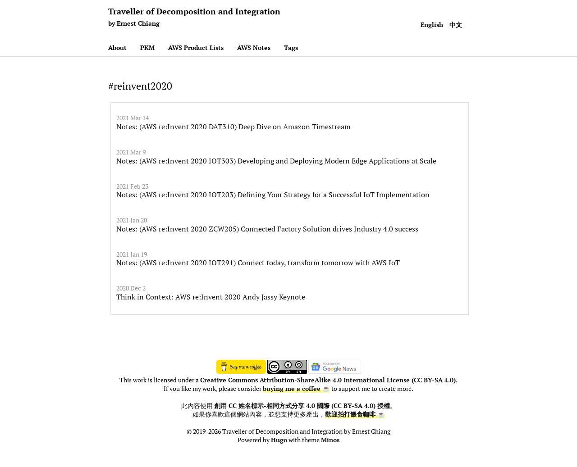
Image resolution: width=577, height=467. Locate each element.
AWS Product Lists (196, 47)
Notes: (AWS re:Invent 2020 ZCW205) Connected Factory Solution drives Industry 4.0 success (267, 229)
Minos (330, 440)
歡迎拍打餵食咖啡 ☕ (355, 414)
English (432, 24)
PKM (147, 47)
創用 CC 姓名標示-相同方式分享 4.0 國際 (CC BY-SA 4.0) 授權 (302, 406)
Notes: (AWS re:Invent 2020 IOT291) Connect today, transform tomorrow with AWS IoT (258, 263)
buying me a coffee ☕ (296, 389)
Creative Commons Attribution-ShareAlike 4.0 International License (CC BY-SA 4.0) (328, 380)
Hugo (279, 440)
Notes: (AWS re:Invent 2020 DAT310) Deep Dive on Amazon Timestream (233, 126)
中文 (455, 24)
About (117, 47)
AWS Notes (253, 47)
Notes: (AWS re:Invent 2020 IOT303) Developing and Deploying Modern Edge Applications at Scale (276, 161)
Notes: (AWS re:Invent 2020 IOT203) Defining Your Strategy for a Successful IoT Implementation (273, 194)
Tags (291, 47)
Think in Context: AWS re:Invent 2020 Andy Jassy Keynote (210, 297)
